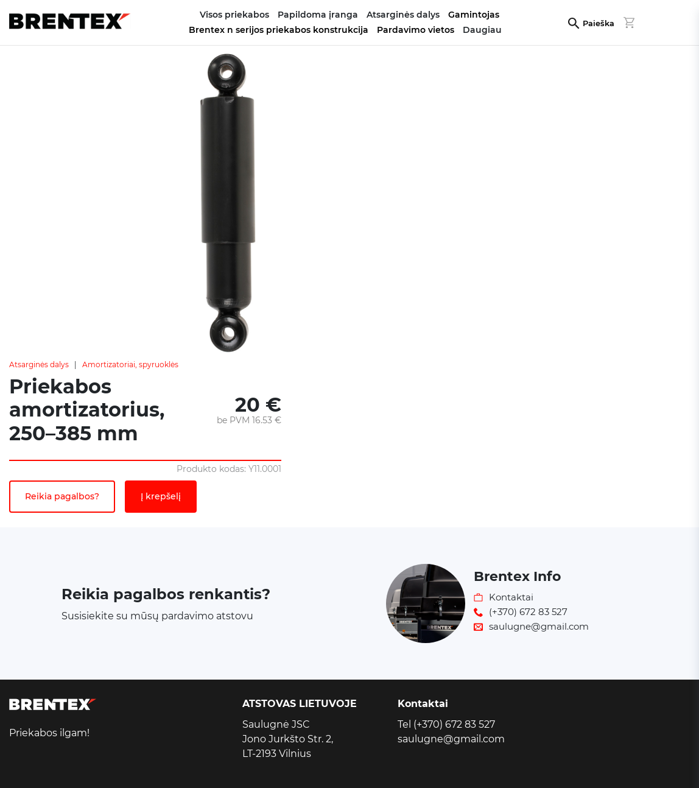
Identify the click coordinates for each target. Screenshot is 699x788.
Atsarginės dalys (39, 364)
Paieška (598, 23)
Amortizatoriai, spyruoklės (130, 364)
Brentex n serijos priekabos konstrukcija (278, 29)
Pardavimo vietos (415, 29)
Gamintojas (473, 14)
